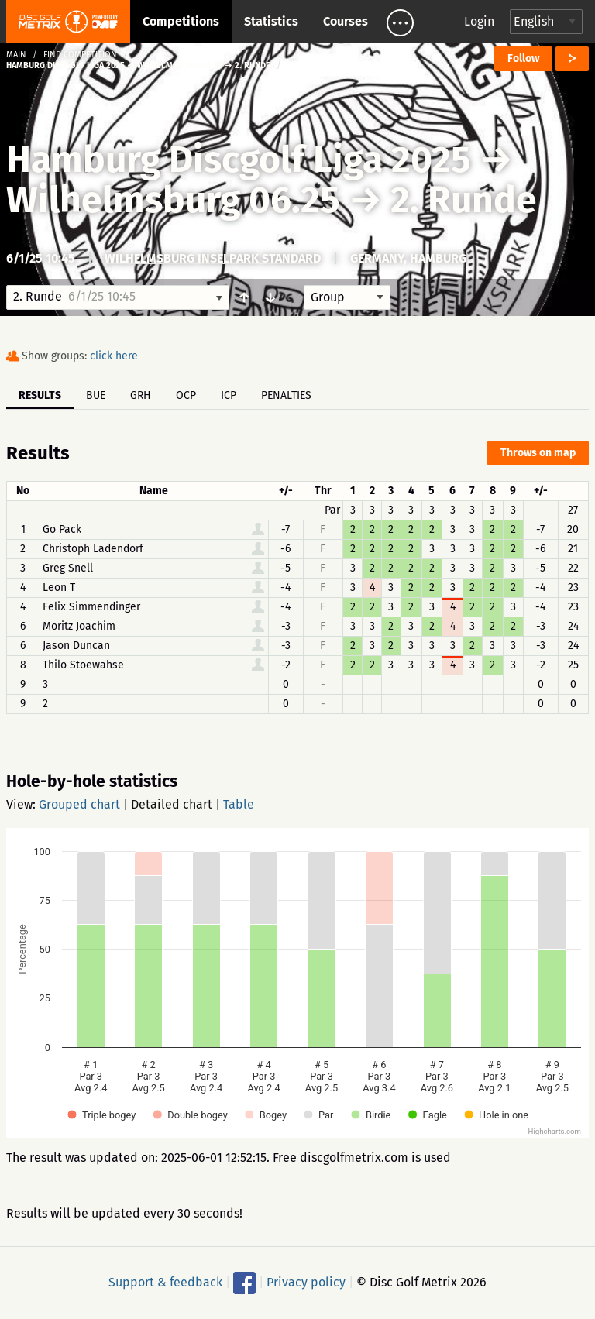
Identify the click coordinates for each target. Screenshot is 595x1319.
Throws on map (538, 452)
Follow (523, 58)
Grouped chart (79, 804)
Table (238, 804)
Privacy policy (306, 1282)
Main (16, 55)
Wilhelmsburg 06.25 (173, 199)
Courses (345, 21)
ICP (228, 395)
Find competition (80, 55)
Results (40, 395)
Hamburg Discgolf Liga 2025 (238, 159)
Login (479, 21)
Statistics (271, 21)
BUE (95, 395)
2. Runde (463, 199)
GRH (140, 395)
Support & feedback (165, 1282)
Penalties (286, 395)
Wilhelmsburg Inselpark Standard (213, 258)
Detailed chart (171, 804)
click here (114, 355)
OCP (186, 395)
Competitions (181, 21)
